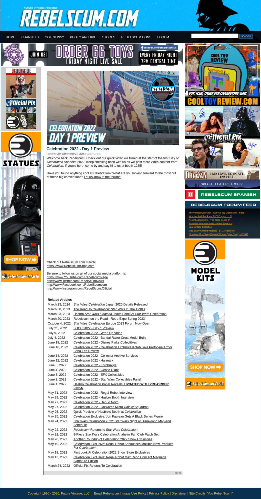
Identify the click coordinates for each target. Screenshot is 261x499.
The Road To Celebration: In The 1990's (109, 309)
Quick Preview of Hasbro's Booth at (107, 412)
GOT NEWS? (54, 37)
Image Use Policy (134, 493)
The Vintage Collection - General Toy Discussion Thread (216, 213)
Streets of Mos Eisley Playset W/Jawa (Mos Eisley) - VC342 (218, 234)
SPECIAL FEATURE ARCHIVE (223, 184)
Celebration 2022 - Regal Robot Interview (103, 392)
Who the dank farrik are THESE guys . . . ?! (210, 216)
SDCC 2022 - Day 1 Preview (94, 328)
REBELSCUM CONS (136, 37)
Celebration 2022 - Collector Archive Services (106, 356)
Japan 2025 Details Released (111, 304)
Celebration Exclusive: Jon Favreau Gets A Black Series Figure (118, 416)
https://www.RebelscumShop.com (70, 266)
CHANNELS (30, 37)
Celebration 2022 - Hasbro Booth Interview (104, 397)
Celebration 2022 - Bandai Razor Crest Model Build (110, 338)
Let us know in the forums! (102, 177)
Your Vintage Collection (200, 227)
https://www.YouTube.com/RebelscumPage (77, 277)
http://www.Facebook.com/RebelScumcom (77, 284)
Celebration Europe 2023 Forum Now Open (112, 323)
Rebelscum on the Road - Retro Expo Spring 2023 (109, 318)
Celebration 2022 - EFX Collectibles (99, 374)
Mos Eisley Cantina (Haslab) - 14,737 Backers (211, 231)
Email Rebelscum (106, 493)
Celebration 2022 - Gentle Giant (96, 370)
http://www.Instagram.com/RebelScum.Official (79, 288)
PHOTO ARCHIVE (83, 37)
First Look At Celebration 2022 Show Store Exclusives (112, 452)
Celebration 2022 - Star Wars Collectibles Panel (107, 379)
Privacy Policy (159, 493)
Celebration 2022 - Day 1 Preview (77, 149)
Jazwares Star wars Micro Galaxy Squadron (210, 223)
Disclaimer (179, 493)
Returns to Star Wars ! (106, 430)
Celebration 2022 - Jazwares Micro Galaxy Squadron (111, 407)
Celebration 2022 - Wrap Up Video (98, 333)
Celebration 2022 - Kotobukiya (95, 365)
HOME (10, 37)
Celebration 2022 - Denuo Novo (96, 402)
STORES (108, 37)
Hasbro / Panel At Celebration (120, 314)
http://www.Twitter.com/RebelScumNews (75, 281)
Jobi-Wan (61, 153)
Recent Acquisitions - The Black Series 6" (209, 220)
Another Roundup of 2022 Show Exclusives (113, 439)
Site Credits (197, 493)
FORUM (163, 37)
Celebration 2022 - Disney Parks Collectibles (105, 342)
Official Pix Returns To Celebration (98, 466)
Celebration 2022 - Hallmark (93, 360)
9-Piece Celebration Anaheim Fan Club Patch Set (116, 434)
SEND (178, 473)
